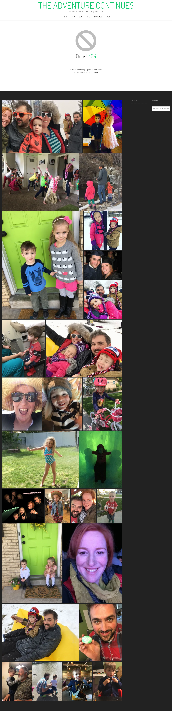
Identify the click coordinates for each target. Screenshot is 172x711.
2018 (80, 17)
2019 (88, 17)
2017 (73, 17)
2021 (108, 17)
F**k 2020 (98, 17)
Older (64, 17)
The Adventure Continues (86, 5)
